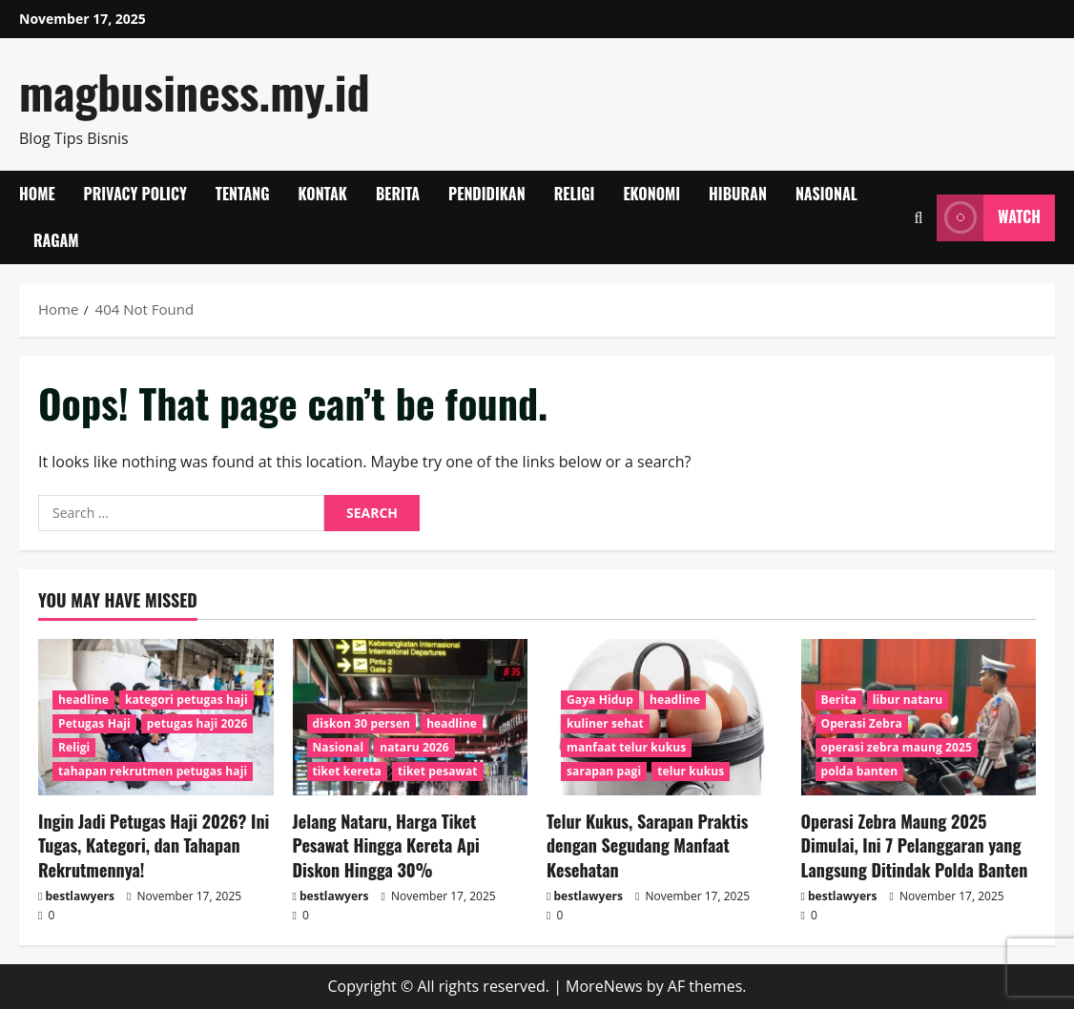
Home (37, 193)
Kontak (323, 193)
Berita (398, 193)
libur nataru (908, 699)
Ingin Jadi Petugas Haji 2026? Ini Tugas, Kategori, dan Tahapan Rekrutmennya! (153, 845)
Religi (574, 193)
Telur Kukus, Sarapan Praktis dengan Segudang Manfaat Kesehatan (647, 845)
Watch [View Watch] (989, 218)
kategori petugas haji (186, 699)
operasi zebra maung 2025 (896, 747)
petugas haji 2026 (197, 723)
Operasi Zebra (861, 723)
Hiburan (738, 193)
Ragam (56, 240)
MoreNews (604, 986)
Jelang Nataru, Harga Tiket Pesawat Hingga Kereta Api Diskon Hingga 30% (386, 845)
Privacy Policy (135, 193)
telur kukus (690, 771)
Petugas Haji (94, 723)
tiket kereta (347, 771)
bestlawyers (80, 896)
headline (83, 699)
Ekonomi (651, 193)
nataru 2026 (414, 747)
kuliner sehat (605, 723)
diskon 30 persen (362, 723)
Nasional (826, 193)
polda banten (859, 771)
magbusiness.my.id (194, 91)
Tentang (243, 193)
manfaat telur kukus (626, 747)
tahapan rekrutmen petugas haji (152, 771)
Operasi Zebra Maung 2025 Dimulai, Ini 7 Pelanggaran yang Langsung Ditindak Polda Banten (914, 845)
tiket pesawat (438, 771)
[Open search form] (918, 218)
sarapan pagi (604, 771)
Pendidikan (487, 193)
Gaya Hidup (600, 699)
